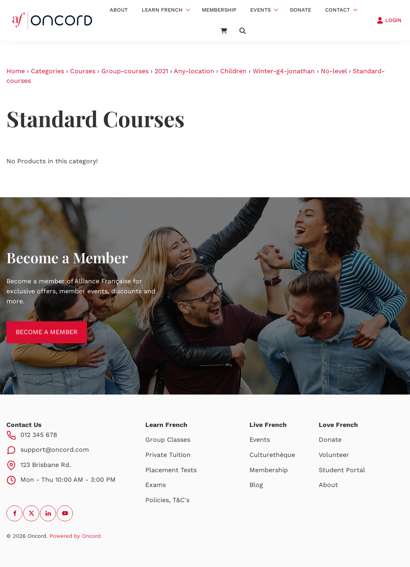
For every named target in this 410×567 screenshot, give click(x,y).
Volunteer (334, 455)
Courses (82, 71)
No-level (334, 71)
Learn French (162, 10)
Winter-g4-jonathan (284, 71)
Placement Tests (171, 470)
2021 (161, 71)
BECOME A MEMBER (37, 326)
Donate (300, 10)
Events (260, 10)
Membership (219, 10)
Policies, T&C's (167, 500)
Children (233, 71)
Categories (47, 71)
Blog (256, 485)
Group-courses (125, 71)
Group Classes (167, 439)
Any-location (194, 71)
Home (15, 71)
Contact (337, 10)
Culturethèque (272, 455)
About (119, 10)
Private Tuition (168, 455)
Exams (155, 485)
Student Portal (342, 470)
